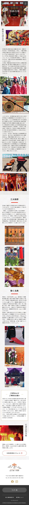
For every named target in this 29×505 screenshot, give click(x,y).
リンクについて (14, 500)
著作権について (20, 497)
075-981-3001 (11, 477)
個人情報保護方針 (9, 497)
